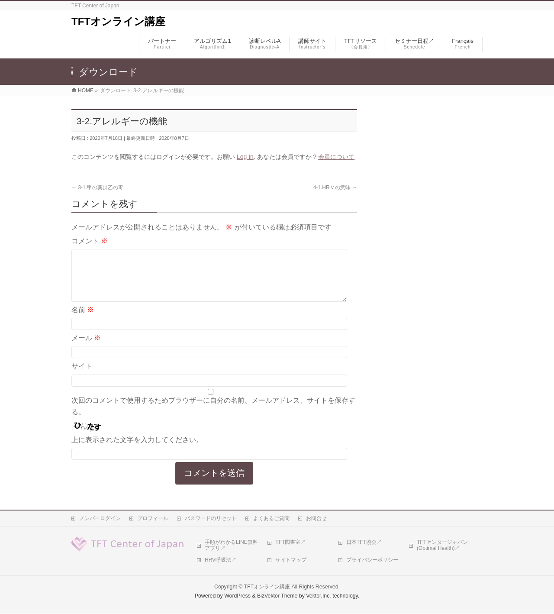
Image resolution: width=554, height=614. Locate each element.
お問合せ (316, 519)
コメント (89, 241)
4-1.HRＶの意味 (335, 187)
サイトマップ (290, 560)
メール (86, 348)
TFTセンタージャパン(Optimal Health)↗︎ (442, 546)
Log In (245, 156)
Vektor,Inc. (318, 596)
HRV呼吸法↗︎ (220, 560)
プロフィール (152, 519)
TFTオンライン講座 (118, 21)
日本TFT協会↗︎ (364, 543)
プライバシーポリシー (372, 560)
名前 (82, 320)
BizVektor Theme (277, 596)
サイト (81, 376)
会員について (336, 156)
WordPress (237, 596)
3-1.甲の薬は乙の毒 (97, 187)
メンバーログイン (100, 519)
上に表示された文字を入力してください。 (137, 450)
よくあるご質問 (271, 519)
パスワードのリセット (211, 519)
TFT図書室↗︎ (290, 543)
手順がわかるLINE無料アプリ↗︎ (231, 546)
